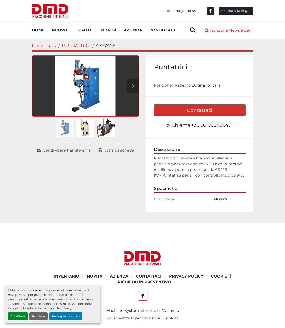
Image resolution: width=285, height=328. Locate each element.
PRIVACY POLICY (186, 276)
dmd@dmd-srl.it (185, 11)
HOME (38, 30)
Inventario (66, 276)
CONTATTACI (162, 30)
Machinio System (122, 310)
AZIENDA (133, 30)
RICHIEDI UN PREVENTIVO (144, 282)
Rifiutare (38, 316)
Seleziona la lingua (235, 11)
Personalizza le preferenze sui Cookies (143, 318)
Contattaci (199, 110)
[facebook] (210, 11)
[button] (61, 30)
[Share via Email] (64, 150)
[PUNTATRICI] (76, 45)
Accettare (17, 316)
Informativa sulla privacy (52, 308)
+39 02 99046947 (211, 125)
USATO (84, 30)
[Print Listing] (116, 150)
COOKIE (219, 276)
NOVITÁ (109, 30)
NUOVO (59, 30)
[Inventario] (44, 45)
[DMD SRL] (142, 258)
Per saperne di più (66, 316)
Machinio (170, 310)
